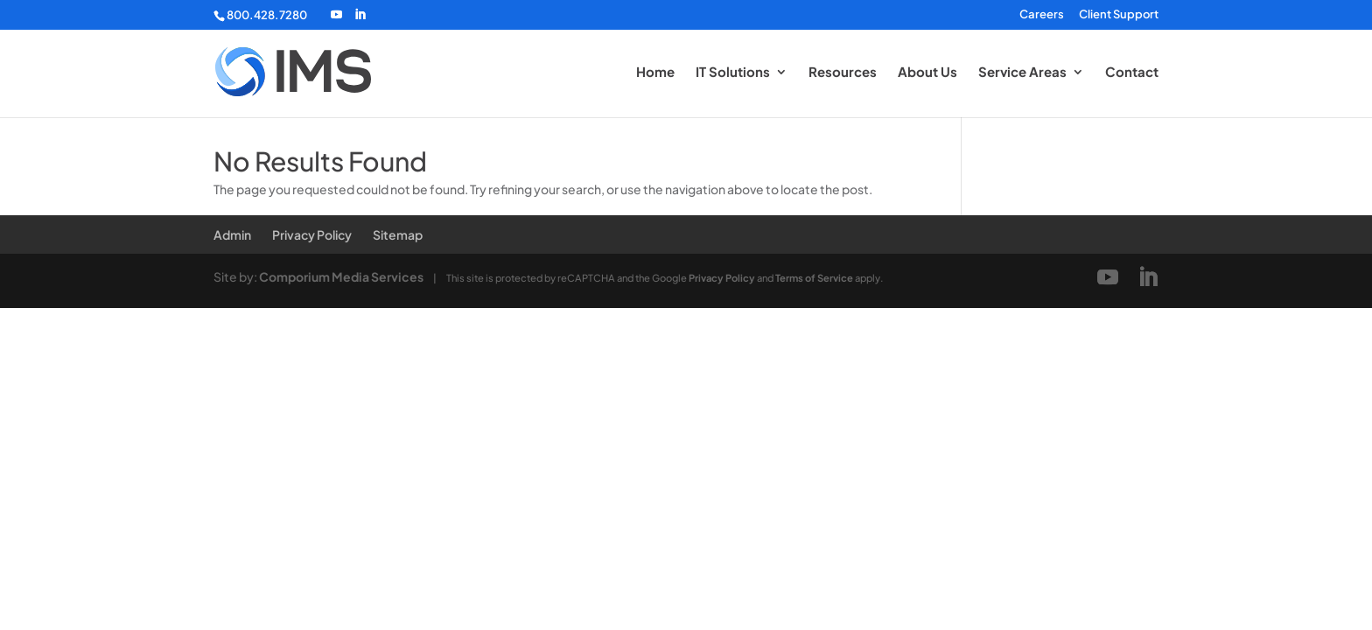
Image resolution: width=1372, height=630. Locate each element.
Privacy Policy (312, 234)
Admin (232, 234)
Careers (1041, 15)
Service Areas (1022, 73)
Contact (1131, 73)
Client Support (1118, 15)
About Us (927, 73)
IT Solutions (733, 73)
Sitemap (398, 234)
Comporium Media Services (341, 276)
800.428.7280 (267, 15)
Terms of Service (814, 277)
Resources (842, 73)
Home (655, 73)
